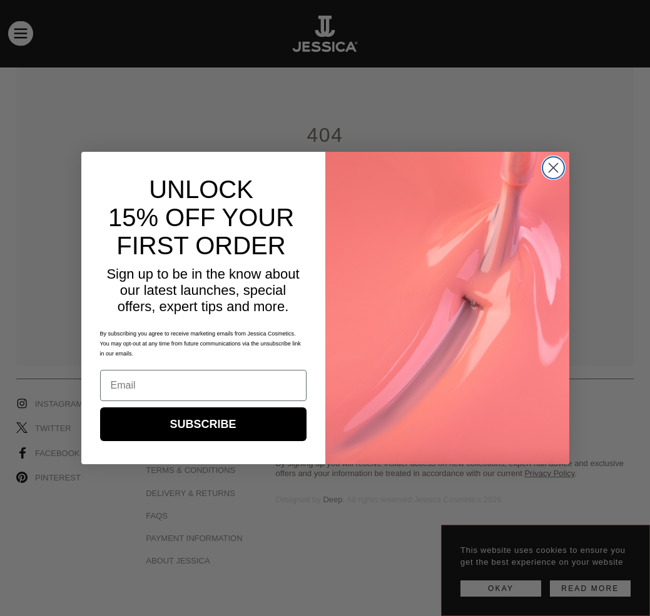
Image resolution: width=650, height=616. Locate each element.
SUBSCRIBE (203, 424)
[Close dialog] (553, 168)
